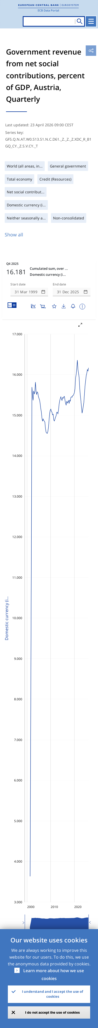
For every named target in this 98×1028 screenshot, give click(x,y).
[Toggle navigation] (91, 21)
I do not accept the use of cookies (52, 1012)
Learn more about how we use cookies (53, 974)
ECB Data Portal (48, 10)
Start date (18, 284)
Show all (14, 234)
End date (59, 284)
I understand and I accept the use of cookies (52, 994)
